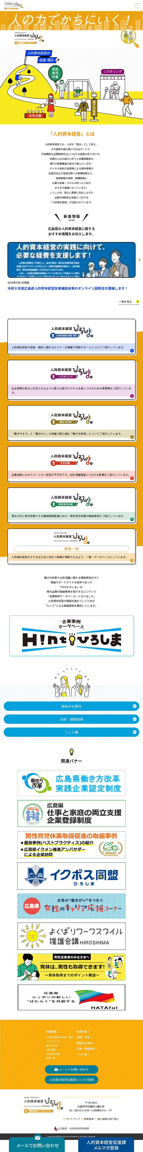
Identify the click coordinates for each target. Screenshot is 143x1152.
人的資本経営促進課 (71, 1129)
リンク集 (71, 732)
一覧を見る (125, 301)
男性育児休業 (53, 1053)
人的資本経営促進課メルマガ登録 (71, 1079)
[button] (139, 260)
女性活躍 (50, 1049)
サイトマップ (73, 1119)
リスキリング (53, 1041)
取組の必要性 (71, 706)
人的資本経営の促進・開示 (59, 1037)
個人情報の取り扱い (108, 1119)
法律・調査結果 (71, 719)
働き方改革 (51, 1045)
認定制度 (82, 1031)
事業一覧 (50, 1057)
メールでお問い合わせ (71, 1069)
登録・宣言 (83, 1037)
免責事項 (89, 1119)
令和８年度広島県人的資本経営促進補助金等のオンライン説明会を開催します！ (67, 288)
